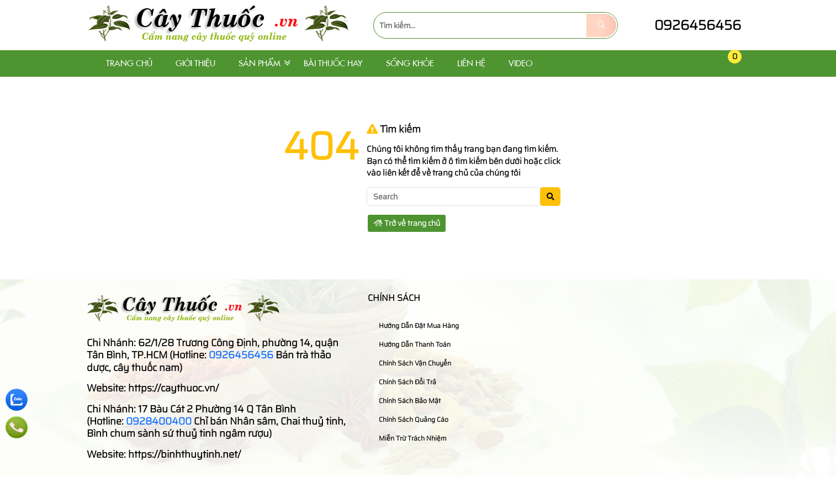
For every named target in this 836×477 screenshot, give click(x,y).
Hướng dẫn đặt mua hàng (415, 325)
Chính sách (394, 298)
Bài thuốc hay (333, 63)
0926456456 (687, 25)
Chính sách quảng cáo (409, 419)
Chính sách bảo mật (406, 400)
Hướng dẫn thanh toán (411, 344)
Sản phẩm (260, 63)
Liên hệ (471, 63)
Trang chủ (129, 63)
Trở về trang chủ (407, 223)
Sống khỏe (410, 63)
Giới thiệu (195, 63)
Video (520, 63)
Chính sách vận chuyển (411, 363)
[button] (708, 64)
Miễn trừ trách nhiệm (409, 438)
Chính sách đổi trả (403, 382)
